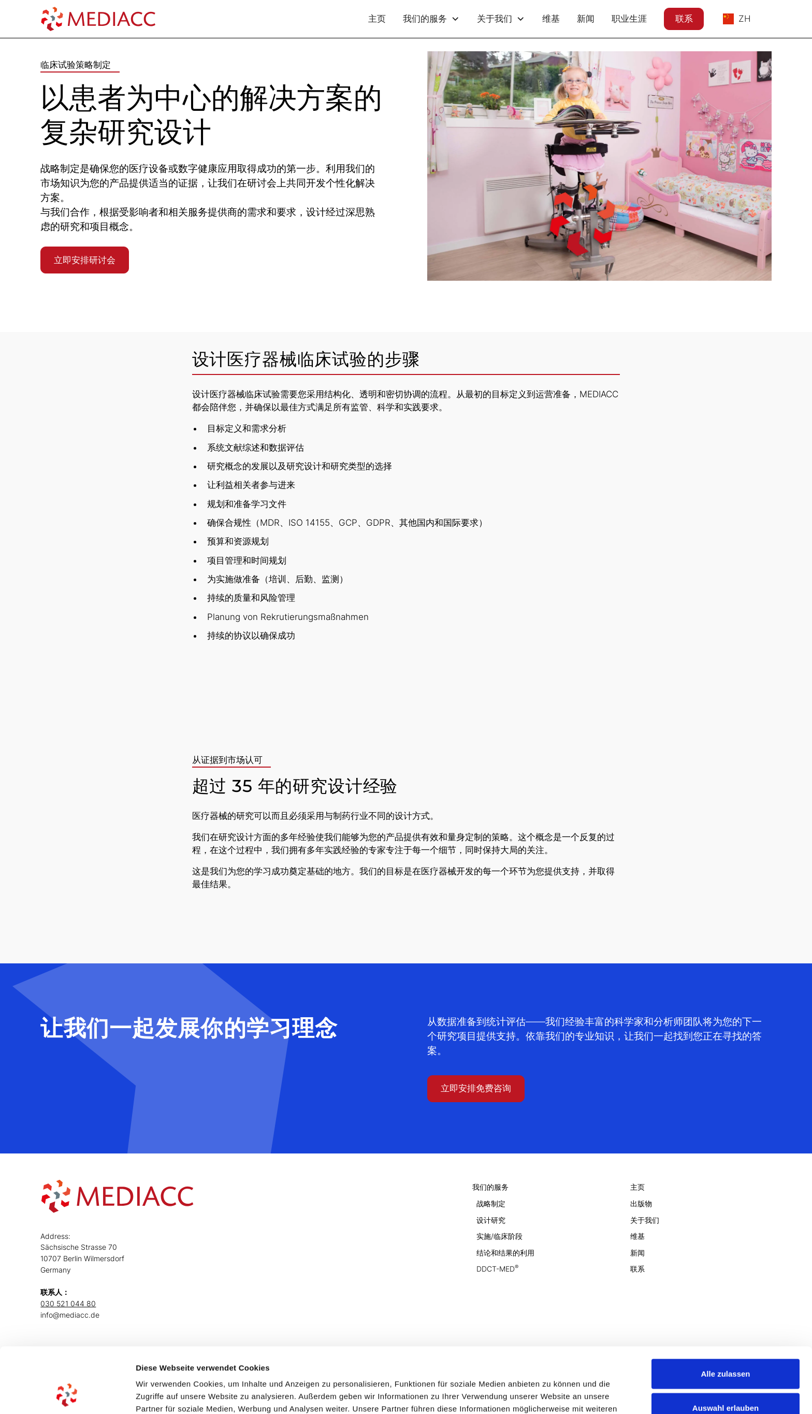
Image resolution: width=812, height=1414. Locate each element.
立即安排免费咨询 (476, 1088)
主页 (377, 18)
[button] (432, 19)
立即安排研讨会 (84, 260)
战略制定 (490, 1203)
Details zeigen (551, 1393)
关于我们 (644, 1220)
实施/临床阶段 (499, 1236)
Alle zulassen (725, 1312)
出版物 (641, 1203)
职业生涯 (629, 18)
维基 (551, 18)
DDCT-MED (497, 1268)
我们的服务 (490, 1186)
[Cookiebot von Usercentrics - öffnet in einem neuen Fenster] (67, 1394)
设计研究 (490, 1220)
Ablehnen (725, 1380)
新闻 (585, 18)
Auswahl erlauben (725, 1346)
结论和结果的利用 (505, 1252)
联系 (684, 18)
